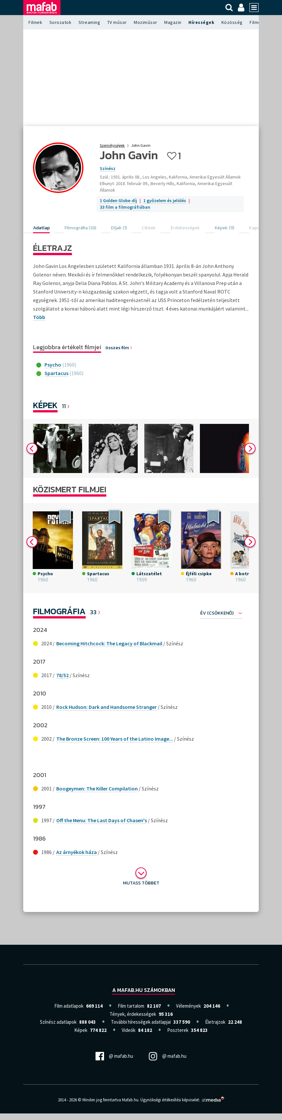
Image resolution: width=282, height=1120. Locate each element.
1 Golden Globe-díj (118, 200)
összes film (119, 347)
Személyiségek (112, 145)
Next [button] (250, 448)
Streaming (89, 22)
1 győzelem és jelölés (164, 200)
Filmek (35, 22)
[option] (57, 448)
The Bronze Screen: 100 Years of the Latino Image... (114, 738)
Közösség (232, 22)
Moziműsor (145, 22)
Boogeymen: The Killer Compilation (97, 788)
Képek (45, 405)
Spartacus (56, 373)
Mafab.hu (130, 1100)
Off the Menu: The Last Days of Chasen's (101, 820)
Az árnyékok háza (76, 852)
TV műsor (117, 22)
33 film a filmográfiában (125, 207)
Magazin (173, 22)
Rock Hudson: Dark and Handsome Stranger (106, 707)
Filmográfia (59, 611)
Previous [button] (32, 448)
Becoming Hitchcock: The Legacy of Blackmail (109, 643)
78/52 (62, 675)
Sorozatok (60, 22)
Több (39, 317)
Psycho (52, 364)
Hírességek (201, 22)
